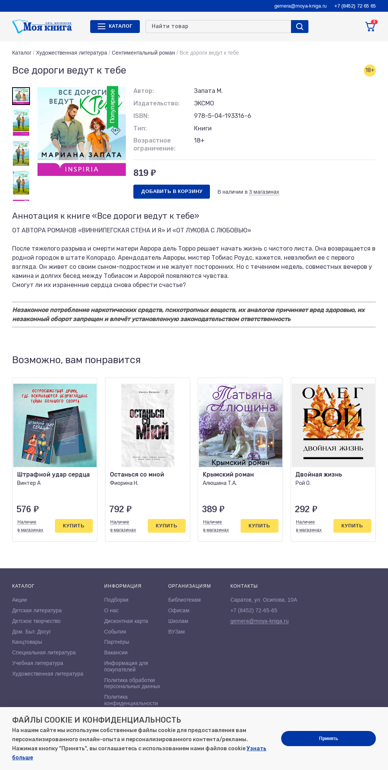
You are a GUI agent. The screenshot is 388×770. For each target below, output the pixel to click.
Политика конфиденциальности (131, 700)
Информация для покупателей (126, 666)
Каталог (21, 53)
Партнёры (116, 642)
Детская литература (37, 610)
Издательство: (156, 103)
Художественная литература (71, 53)
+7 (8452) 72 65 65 (355, 6)
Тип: (140, 128)
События (115, 632)
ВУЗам (176, 632)
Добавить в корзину (171, 191)
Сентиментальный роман (143, 53)
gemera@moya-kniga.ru (300, 6)
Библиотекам (184, 600)
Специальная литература (44, 652)
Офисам (178, 610)
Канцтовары (27, 642)
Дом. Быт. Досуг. (32, 632)
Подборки (116, 600)
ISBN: (141, 115)
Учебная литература (37, 663)
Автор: (143, 90)
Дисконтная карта (126, 621)
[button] (354, 360)
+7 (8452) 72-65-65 (253, 610)
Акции (19, 600)
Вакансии (116, 652)
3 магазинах (264, 192)
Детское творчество (36, 621)
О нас (111, 610)
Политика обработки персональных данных (132, 683)
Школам (178, 621)
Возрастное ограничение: (154, 144)
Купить (73, 525)
